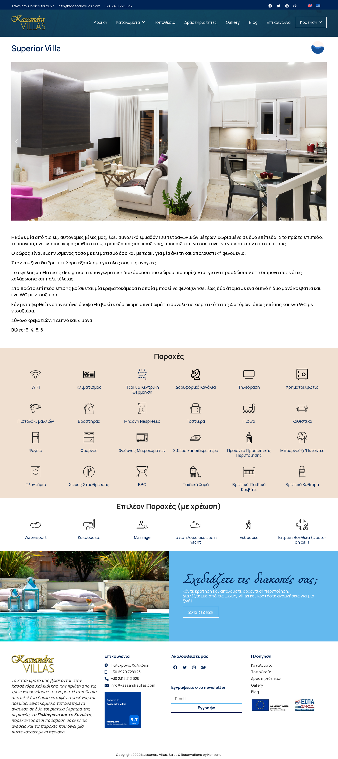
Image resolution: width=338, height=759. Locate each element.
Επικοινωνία (279, 22)
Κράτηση (311, 22)
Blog (253, 22)
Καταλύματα (130, 22)
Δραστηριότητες (200, 22)
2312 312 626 (200, 612)
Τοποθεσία (164, 22)
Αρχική (100, 22)
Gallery (233, 22)
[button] (136, 217)
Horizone (214, 754)
